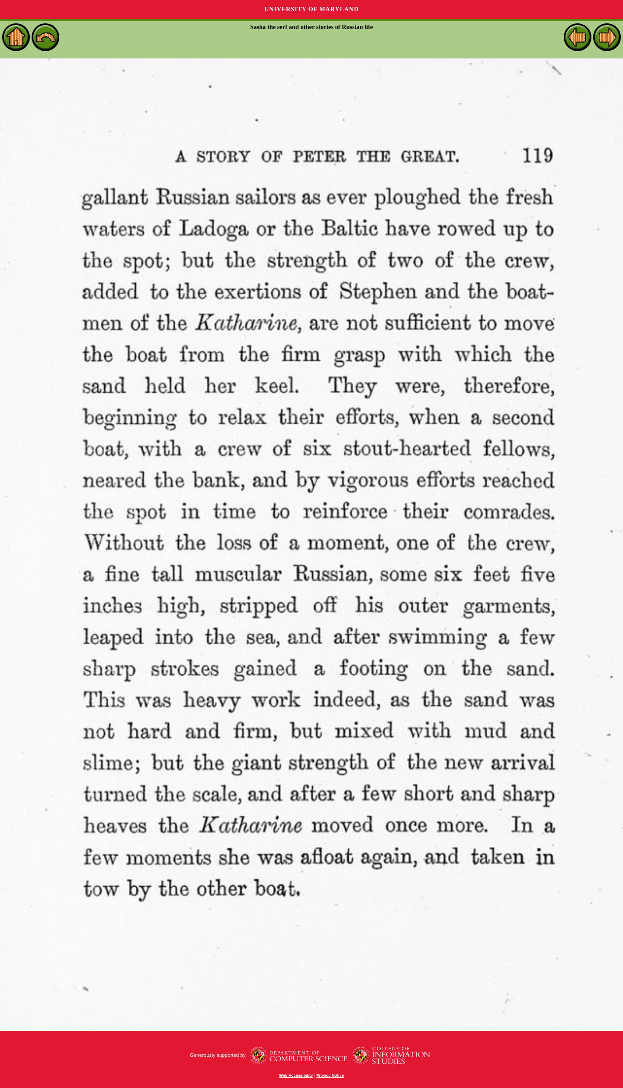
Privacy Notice (330, 1075)
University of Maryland (311, 9)
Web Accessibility (296, 1075)
